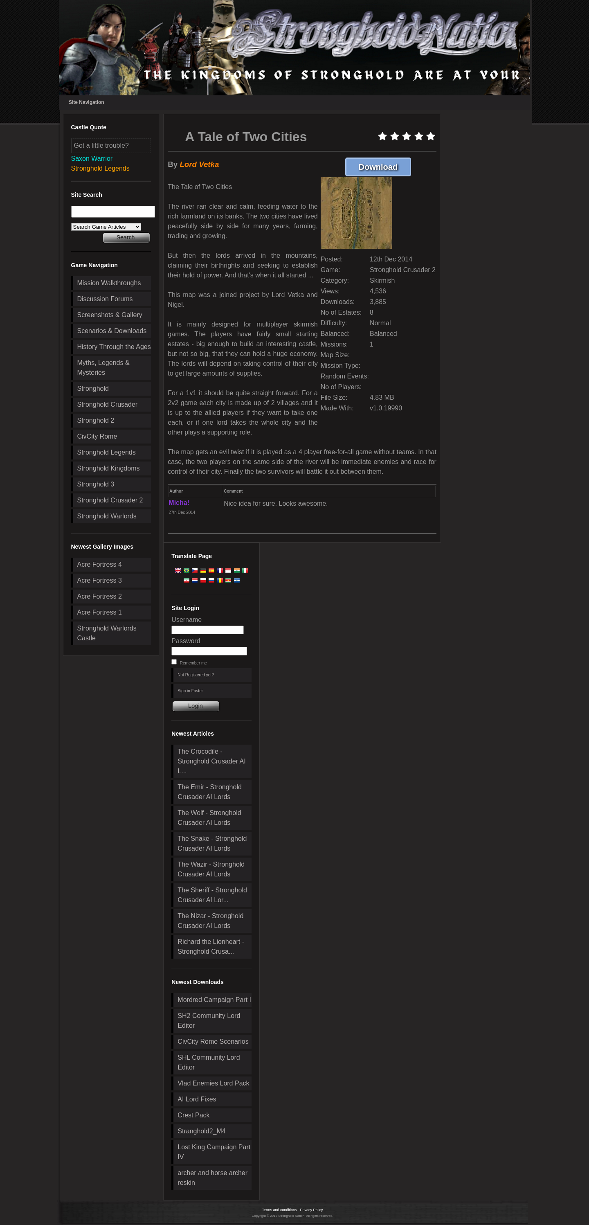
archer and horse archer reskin (212, 1177)
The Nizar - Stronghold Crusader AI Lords (210, 920)
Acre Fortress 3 (99, 580)
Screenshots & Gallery (109, 314)
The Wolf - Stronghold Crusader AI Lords (209, 817)
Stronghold (93, 388)
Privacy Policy (311, 1210)
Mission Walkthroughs (109, 282)
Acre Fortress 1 (99, 612)
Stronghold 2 (96, 420)
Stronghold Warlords (107, 516)
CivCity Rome (97, 436)
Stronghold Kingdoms (108, 468)
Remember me (193, 663)
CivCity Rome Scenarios (213, 1041)
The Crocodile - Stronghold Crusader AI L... (211, 761)
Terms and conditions (279, 1210)
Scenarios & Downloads (112, 330)
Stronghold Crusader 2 (110, 500)
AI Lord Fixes (197, 1099)
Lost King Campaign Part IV (214, 1152)
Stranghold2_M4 (201, 1131)
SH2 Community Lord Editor (209, 1020)
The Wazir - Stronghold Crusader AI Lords (211, 869)
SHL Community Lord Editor (209, 1062)
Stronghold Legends (106, 452)
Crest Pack (193, 1115)
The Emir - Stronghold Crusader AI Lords (210, 792)
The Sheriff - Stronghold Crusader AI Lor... (212, 895)
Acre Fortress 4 (99, 564)
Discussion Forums (105, 298)
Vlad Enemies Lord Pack (213, 1083)
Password (185, 640)
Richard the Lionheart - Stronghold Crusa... (211, 946)
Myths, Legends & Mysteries (103, 367)
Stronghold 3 (96, 484)
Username (186, 619)
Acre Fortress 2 (99, 596)
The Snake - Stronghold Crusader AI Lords (212, 843)
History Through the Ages (114, 346)
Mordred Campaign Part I (214, 999)
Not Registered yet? (196, 675)
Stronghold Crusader (107, 404)
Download (385, 166)
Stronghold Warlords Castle (107, 633)
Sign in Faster (190, 691)
